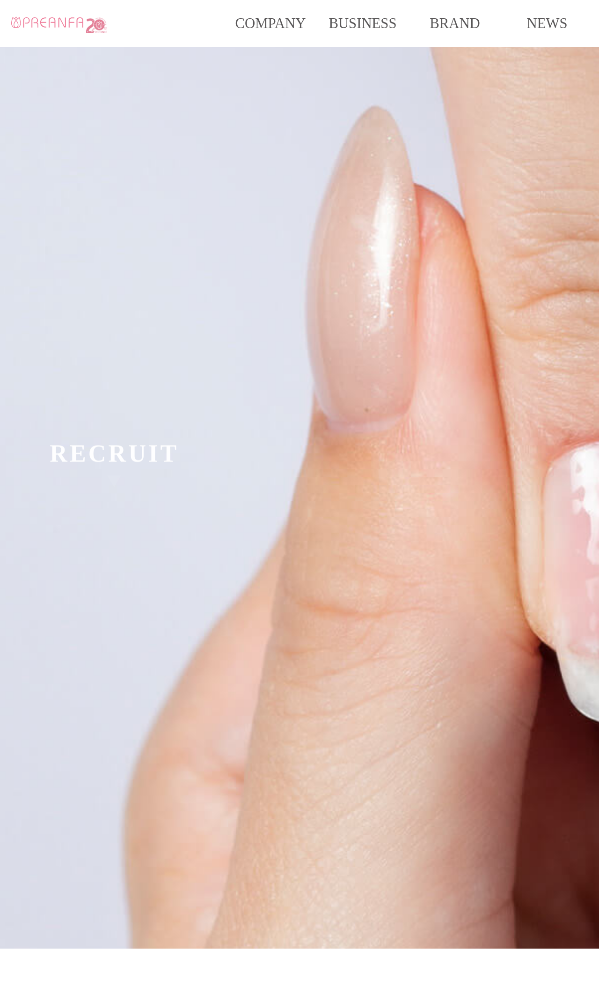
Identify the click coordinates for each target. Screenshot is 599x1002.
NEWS (546, 23)
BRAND (455, 23)
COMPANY (270, 23)
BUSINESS (362, 23)
